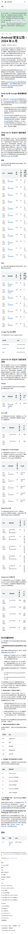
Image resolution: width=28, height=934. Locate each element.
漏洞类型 (19, 143)
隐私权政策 (4, 928)
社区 (10, 925)
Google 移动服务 (8, 121)
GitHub (3, 879)
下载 (2, 870)
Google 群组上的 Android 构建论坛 (9, 897)
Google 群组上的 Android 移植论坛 (9, 900)
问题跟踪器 (3, 920)
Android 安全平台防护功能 (14, 85)
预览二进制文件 (5, 872)
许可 (19, 925)
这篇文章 (14, 687)
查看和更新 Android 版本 (13, 55)
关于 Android (4, 925)
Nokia (8, 826)
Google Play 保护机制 (11, 101)
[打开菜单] (2, 2)
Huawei (18, 824)
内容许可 (16, 852)
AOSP (2, 34)
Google (13, 824)
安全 (10, 34)
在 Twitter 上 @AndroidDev (7, 888)
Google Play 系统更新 (12, 156)
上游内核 (10, 406)
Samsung (14, 826)
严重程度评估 (20, 73)
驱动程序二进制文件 (6, 877)
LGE (22, 824)
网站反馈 (11, 928)
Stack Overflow (5, 918)
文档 (2, 6)
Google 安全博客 (5, 892)
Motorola (3, 826)
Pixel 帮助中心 (4, 908)
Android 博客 (4, 890)
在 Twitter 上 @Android (6, 885)
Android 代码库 (4, 865)
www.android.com (5, 913)
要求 (2, 867)
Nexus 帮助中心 (5, 911)
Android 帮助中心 (5, 906)
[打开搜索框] (25, 2)
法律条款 (15, 925)
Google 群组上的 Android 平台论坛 (9, 895)
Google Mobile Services (6, 915)
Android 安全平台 (14, 99)
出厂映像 (3, 874)
